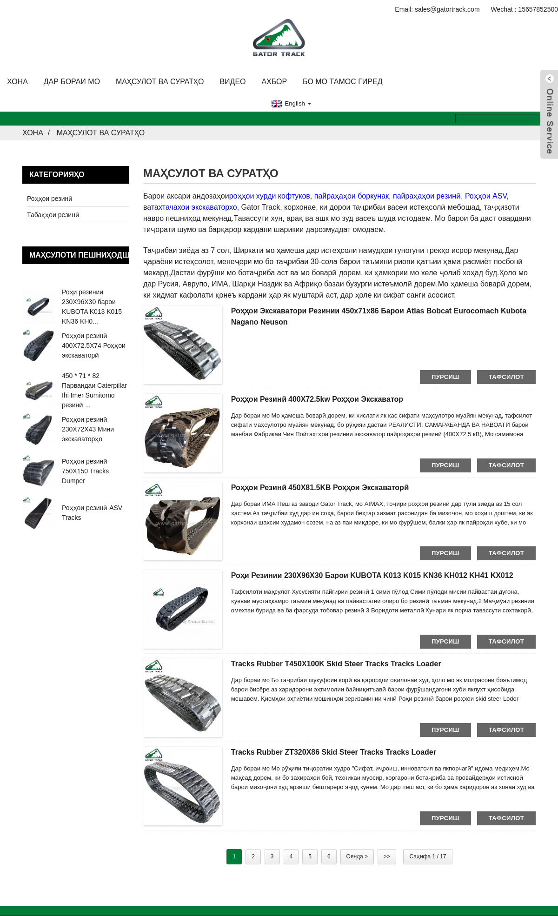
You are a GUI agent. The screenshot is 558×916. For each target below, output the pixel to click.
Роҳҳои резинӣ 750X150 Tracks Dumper (85, 471)
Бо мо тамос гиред (342, 82)
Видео (232, 82)
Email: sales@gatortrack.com (437, 9)
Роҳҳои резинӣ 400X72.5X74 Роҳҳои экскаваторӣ (94, 345)
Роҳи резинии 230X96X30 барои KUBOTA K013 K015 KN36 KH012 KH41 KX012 (372, 575)
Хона (17, 82)
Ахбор (274, 82)
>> (387, 856)
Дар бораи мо (72, 82)
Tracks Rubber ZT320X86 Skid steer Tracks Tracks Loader (333, 752)
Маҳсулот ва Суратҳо (160, 82)
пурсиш (445, 376)
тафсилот (506, 376)
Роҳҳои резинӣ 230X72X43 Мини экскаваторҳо (88, 429)
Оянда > (357, 856)
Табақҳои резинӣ (53, 215)
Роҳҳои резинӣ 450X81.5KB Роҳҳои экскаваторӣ (320, 487)
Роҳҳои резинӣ (50, 198)
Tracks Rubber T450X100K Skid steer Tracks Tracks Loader (336, 664)
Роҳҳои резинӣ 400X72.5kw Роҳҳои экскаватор (317, 399)
